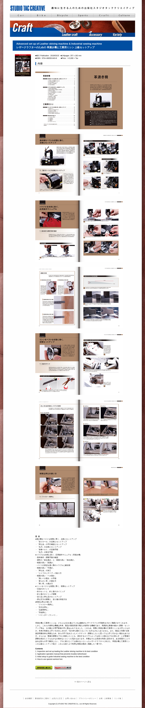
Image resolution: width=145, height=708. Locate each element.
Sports (82, 15)
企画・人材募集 (105, 698)
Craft (103, 15)
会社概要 (28, 698)
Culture (124, 15)
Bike (41, 15)
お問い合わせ (70, 698)
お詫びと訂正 (57, 698)
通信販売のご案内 (42, 698)
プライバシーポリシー (87, 698)
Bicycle (61, 15)
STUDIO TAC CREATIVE (28, 8)
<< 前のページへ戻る (82, 682)
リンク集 (117, 698)
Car (20, 15)
